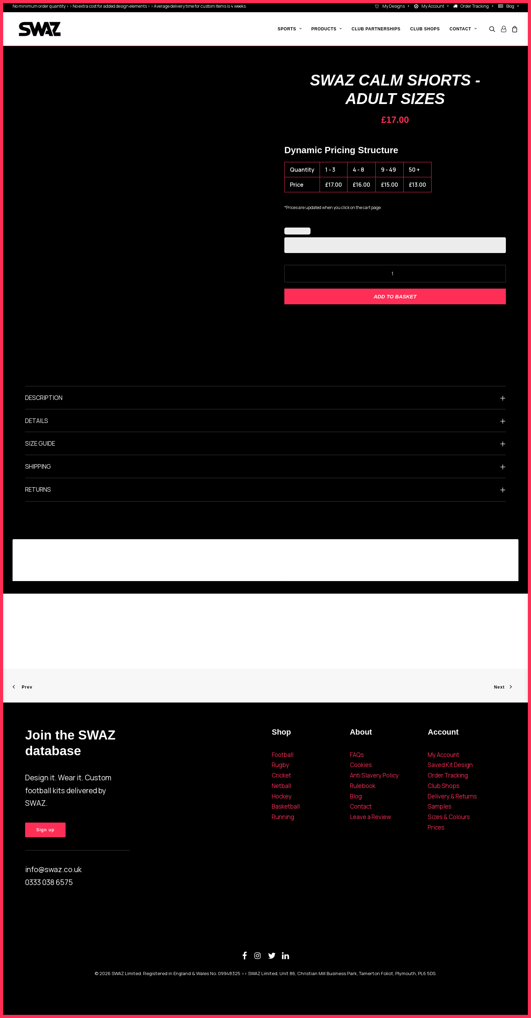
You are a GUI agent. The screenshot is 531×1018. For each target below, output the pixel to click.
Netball (281, 786)
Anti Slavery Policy (374, 775)
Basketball (286, 806)
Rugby (280, 765)
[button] (493, 29)
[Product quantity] (395, 273)
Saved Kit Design (450, 765)
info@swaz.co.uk (53, 869)
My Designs (395, 6)
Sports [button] (289, 29)
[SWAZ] (33, 29)
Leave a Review (370, 817)
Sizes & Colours (449, 817)
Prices (436, 827)
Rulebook (362, 786)
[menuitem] (393, 6)
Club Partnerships (376, 29)
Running (283, 817)
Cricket (281, 775)
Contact (361, 806)
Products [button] (326, 29)
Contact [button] (463, 29)
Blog (512, 6)
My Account (434, 6)
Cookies (361, 765)
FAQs (357, 755)
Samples (439, 806)
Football (282, 755)
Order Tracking (477, 6)
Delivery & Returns (452, 796)
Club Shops (425, 29)
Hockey (282, 796)
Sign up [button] (45, 829)
